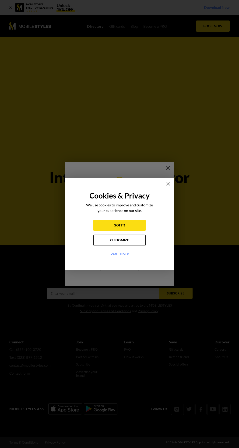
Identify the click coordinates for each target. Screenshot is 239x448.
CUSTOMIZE (119, 241)
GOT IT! (119, 226)
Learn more (119, 254)
